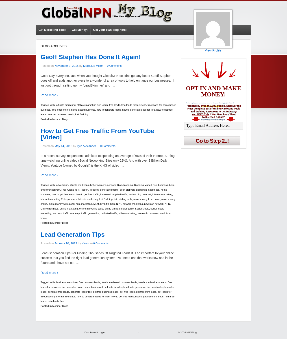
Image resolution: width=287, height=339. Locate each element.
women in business (148, 213)
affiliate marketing (66, 105)
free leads (114, 105)
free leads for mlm (112, 287)
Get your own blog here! (110, 29)
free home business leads (152, 282)
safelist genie (126, 208)
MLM (96, 204)
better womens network (103, 185)
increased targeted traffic (113, 194)
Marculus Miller (93, 65)
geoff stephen (127, 189)
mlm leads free (56, 301)
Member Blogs (60, 119)
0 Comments (114, 65)
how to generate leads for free (138, 109)
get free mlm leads (146, 291)
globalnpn (141, 189)
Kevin (85, 243)
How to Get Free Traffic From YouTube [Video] (97, 134)
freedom (94, 189)
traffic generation (90, 213)
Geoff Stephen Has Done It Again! (91, 57)
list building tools (123, 199)
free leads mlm (155, 287)
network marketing (133, 204)
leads (71, 114)
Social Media (142, 208)
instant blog (135, 194)
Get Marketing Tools (52, 29)
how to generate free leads (60, 296)
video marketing (127, 213)
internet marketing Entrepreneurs (59, 199)
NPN (167, 204)
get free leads (127, 291)
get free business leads (105, 291)
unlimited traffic (109, 213)
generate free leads (58, 291)
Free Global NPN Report (74, 189)
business (163, 185)
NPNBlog (191, 332)
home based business (83, 109)
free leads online (61, 109)
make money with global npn (64, 204)
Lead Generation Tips (73, 234)
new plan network (153, 204)
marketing (86, 204)
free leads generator (134, 287)
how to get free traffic (87, 194)
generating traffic (109, 189)
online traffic (111, 208)
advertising (62, 185)
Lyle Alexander (86, 146)
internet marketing (162, 194)
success (57, 213)
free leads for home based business (81, 287)
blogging (128, 185)
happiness (153, 189)
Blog (119, 185)
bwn (171, 185)
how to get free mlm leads (149, 296)
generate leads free (81, 291)
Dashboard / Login (94, 332)
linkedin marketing (88, 199)
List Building (81, 114)
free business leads (89, 282)
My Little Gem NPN (110, 204)
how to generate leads (109, 109)
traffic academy (71, 213)
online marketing (69, 208)
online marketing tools (91, 208)
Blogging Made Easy (145, 185)
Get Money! (80, 29)
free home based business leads (119, 282)
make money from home (146, 199)
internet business (57, 114)
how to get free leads (63, 194)
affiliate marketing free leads (92, 105)
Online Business (50, 208)
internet (147, 194)
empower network (50, 189)
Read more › (49, 95)
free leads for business (133, 105)
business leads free (67, 282)
